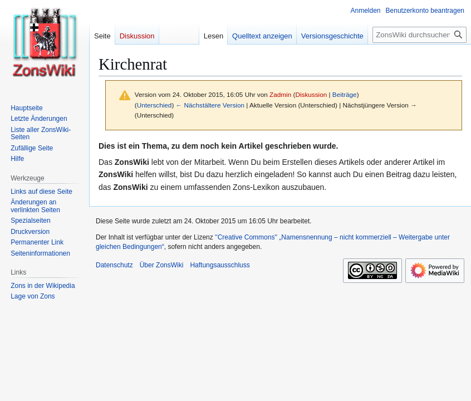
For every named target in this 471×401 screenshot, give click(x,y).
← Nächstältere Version (210, 105)
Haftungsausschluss (219, 265)
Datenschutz (114, 265)
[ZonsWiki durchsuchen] (419, 35)
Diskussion (311, 94)
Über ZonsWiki (162, 265)
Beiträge (344, 94)
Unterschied (154, 105)
